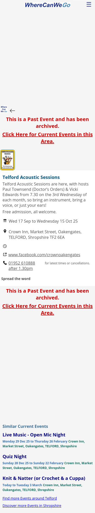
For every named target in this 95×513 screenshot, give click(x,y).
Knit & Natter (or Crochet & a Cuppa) (44, 478)
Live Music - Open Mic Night (34, 435)
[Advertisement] (47, 55)
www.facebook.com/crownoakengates (44, 255)
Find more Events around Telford (30, 498)
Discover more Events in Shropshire (32, 505)
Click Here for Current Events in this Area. (47, 138)
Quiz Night (15, 456)
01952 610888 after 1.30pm (22, 266)
